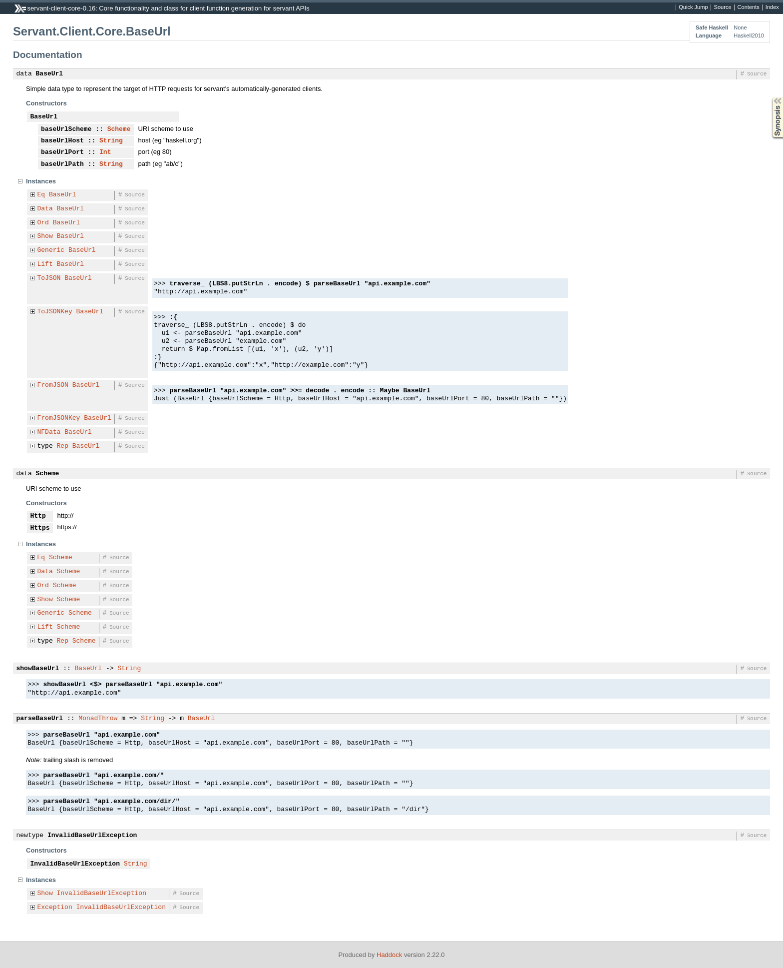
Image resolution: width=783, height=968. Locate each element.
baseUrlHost (62, 140)
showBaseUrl (37, 668)
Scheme (119, 129)
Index (772, 7)
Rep (62, 446)
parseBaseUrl (39, 718)
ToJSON (49, 278)
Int (105, 152)
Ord (43, 222)
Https (40, 528)
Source (723, 7)
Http (38, 516)
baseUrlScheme (66, 129)
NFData (49, 432)
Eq (41, 194)
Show (45, 236)
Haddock (389, 955)
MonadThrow (97, 718)
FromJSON (52, 385)
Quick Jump (693, 7)
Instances (41, 181)
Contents (749, 7)
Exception (54, 907)
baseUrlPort (62, 152)
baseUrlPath (62, 164)
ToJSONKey (54, 311)
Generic (51, 250)
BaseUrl (49, 73)
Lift (45, 264)
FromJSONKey (58, 418)
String (111, 140)
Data (45, 208)
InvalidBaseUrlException (92, 835)
